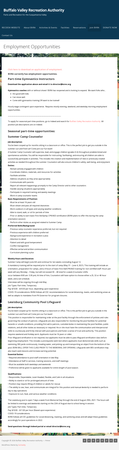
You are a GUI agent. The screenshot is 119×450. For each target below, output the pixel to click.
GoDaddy (22, 445)
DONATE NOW (110, 27)
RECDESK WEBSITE (11, 27)
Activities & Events (48, 27)
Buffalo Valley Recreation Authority (33, 10)
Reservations (79, 27)
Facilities (65, 27)
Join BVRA (94, 27)
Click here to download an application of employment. (35, 69)
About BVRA (30, 27)
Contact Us (7, 35)
